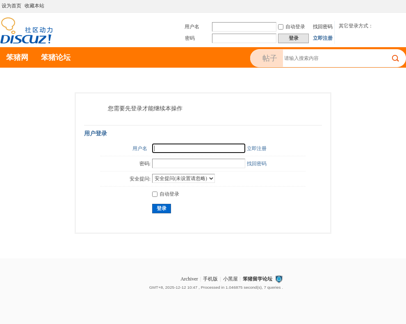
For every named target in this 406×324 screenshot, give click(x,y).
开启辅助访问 (394, 5)
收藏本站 (34, 6)
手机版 (210, 279)
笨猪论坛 (56, 57)
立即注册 (323, 38)
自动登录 (291, 27)
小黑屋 (230, 279)
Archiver (189, 279)
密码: (145, 164)
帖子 (269, 58)
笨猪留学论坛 (257, 279)
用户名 (192, 27)
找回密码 (323, 27)
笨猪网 (17, 57)
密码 (190, 38)
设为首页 (11, 6)
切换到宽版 (401, 5)
